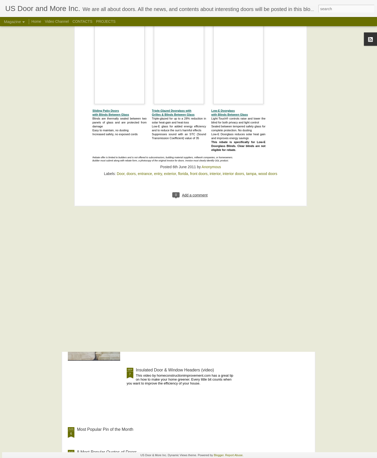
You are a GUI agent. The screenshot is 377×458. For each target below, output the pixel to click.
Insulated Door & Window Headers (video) (175, 370)
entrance (145, 62)
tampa (251, 62)
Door (121, 62)
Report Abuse (234, 455)
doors (131, 62)
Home (36, 21)
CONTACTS (82, 21)
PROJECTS (106, 21)
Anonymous (211, 55)
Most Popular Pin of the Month (105, 429)
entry (158, 62)
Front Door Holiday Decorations (165, 251)
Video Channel (57, 21)
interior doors (233, 62)
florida (183, 62)
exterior (170, 62)
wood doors (267, 62)
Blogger (219, 455)
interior (215, 62)
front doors (199, 62)
